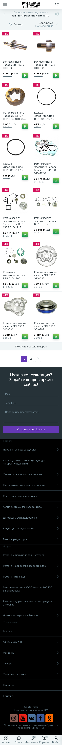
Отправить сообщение (31, 429)
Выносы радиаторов (31, 539)
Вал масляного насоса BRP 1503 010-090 (13, 65)
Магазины (31, 652)
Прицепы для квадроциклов (31, 449)
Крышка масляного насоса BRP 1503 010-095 (45, 275)
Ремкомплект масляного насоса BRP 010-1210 (45, 221)
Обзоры (31, 663)
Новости (31, 685)
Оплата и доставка (31, 674)
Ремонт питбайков (31, 576)
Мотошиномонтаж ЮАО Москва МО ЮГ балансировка (31, 589)
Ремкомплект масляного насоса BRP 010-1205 (14, 275)
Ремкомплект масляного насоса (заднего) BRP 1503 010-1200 (45, 168)
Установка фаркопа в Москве (31, 615)
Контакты (31, 696)
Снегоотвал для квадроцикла (31, 496)
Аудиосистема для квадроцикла (31, 506)
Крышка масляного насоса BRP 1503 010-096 (14, 326)
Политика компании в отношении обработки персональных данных (31, 726)
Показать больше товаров (31, 346)
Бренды (31, 631)
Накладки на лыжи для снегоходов (31, 485)
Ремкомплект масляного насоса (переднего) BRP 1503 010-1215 (14, 222)
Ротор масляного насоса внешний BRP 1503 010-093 (14, 116)
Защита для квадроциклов (31, 528)
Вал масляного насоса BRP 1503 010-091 (44, 65)
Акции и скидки (31, 641)
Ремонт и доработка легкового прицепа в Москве (31, 603)
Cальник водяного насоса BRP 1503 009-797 (45, 326)
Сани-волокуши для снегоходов (31, 474)
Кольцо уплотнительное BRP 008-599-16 (13, 167)
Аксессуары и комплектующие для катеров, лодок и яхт (31, 462)
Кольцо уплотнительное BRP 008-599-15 (44, 116)
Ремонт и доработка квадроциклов (31, 565)
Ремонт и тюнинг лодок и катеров (31, 555)
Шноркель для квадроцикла (31, 517)
